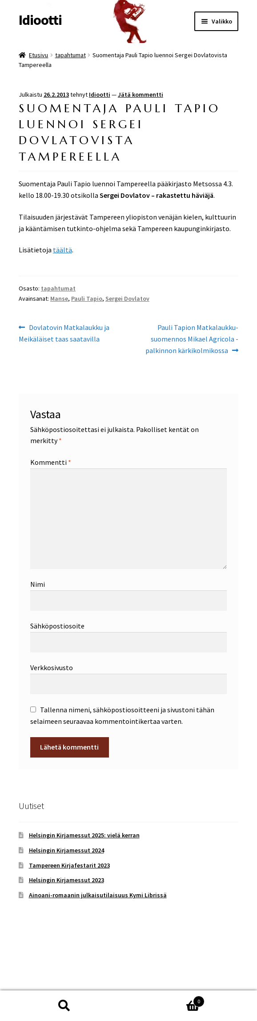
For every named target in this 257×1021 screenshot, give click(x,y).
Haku (64, 1006)
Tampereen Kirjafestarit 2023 (69, 865)
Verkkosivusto (51, 667)
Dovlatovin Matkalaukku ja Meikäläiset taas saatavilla (64, 332)
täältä (62, 249)
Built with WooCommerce (97, 970)
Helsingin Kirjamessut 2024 (66, 850)
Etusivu (38, 55)
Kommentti (50, 462)
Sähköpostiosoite (57, 625)
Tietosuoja (35, 970)
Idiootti (40, 20)
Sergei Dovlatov (127, 298)
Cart (166, 999)
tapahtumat (70, 55)
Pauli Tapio (86, 298)
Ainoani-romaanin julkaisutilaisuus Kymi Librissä (98, 895)
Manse (59, 298)
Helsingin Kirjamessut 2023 (66, 880)
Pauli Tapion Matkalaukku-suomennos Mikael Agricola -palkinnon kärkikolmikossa (191, 338)
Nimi (37, 584)
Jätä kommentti (140, 94)
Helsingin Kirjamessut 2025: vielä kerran (84, 835)
